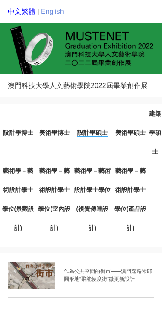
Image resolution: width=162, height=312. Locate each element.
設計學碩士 (92, 132)
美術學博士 (54, 132)
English (52, 11)
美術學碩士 (130, 132)
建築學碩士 (155, 132)
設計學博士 (18, 132)
